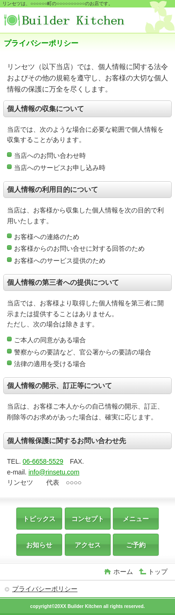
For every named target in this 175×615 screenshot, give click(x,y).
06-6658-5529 (42, 461)
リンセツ (74, 21)
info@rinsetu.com (53, 472)
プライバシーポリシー (44, 589)
